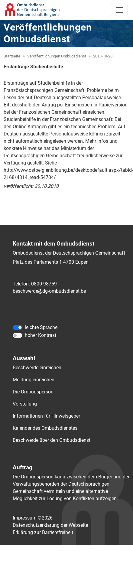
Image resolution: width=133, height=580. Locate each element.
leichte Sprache (41, 327)
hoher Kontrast (40, 335)
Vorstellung (25, 404)
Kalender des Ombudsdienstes (45, 428)
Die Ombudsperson (33, 392)
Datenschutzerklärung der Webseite (50, 525)
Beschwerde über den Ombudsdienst (51, 440)
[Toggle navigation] (119, 10)
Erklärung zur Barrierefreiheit (43, 532)
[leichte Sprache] (17, 327)
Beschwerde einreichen (37, 367)
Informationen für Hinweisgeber (46, 416)
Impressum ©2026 (33, 518)
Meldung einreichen (33, 380)
